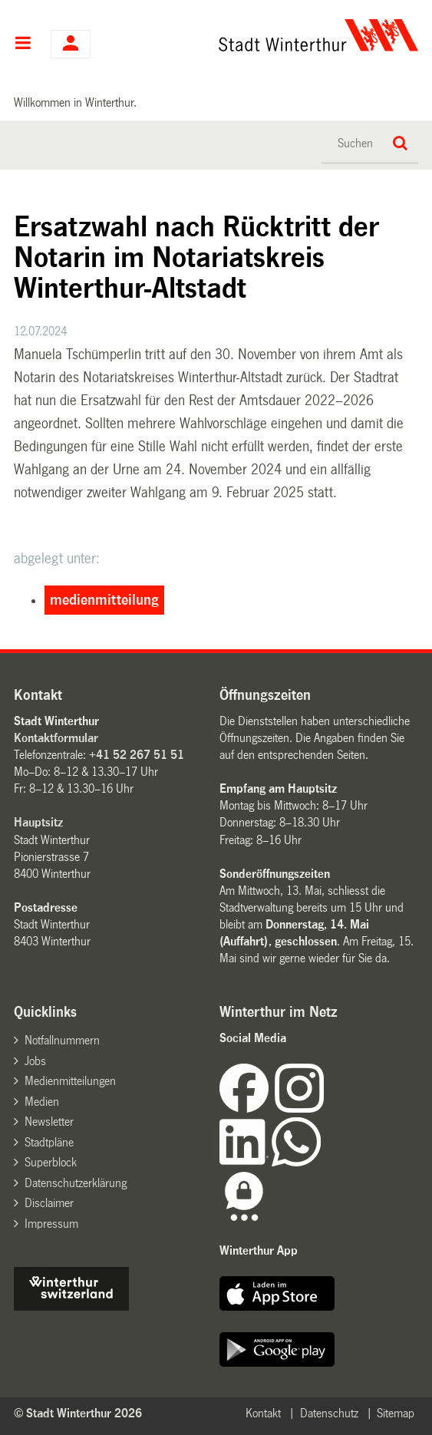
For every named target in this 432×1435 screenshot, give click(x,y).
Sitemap (395, 1413)
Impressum (51, 1223)
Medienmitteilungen (70, 1080)
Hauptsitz (38, 822)
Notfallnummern (62, 1040)
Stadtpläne (49, 1142)
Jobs (35, 1060)
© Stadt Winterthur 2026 (78, 1413)
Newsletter (49, 1121)
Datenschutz (329, 1413)
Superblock (51, 1162)
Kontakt (263, 1413)
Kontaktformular (56, 737)
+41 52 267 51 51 (136, 754)
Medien (42, 1101)
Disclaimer (49, 1202)
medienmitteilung (104, 600)
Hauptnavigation (22, 44)
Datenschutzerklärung (76, 1182)
